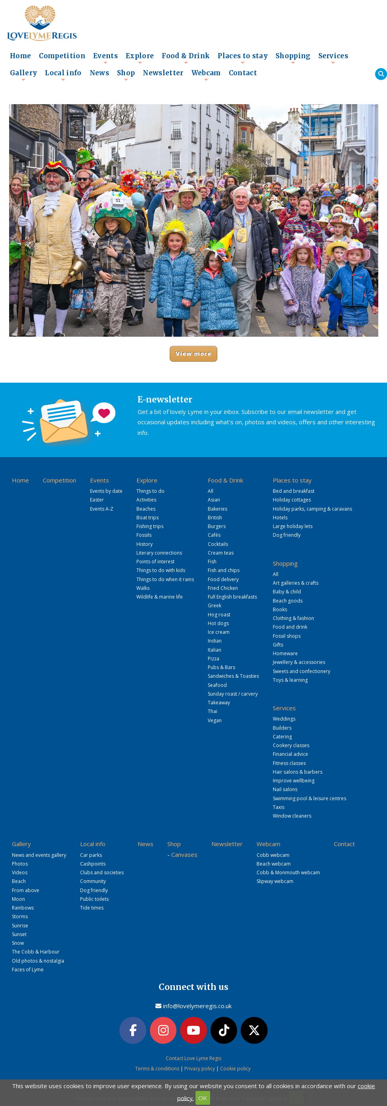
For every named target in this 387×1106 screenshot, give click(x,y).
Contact (243, 73)
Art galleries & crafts (295, 583)
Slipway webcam (275, 881)
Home (20, 56)
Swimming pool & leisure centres (309, 798)
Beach (19, 881)
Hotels (280, 517)
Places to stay (243, 58)
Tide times (91, 907)
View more (194, 353)
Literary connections (159, 552)
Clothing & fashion (293, 618)
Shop (126, 75)
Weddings (284, 718)
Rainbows (23, 907)
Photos (20, 863)
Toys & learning (290, 680)
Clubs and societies (102, 872)
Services (333, 58)
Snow (18, 943)
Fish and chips (223, 570)
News (99, 73)
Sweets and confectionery (301, 671)
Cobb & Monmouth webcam (288, 872)
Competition (62, 56)
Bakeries (217, 508)
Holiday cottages (292, 499)
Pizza (213, 658)
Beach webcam (274, 863)
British (215, 517)
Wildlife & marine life (159, 596)
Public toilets (94, 899)
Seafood (217, 685)
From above (25, 890)
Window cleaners (292, 815)
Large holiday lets (292, 526)
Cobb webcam (273, 855)
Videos (19, 872)
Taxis (278, 807)
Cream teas (221, 552)
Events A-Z (101, 508)
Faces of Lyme (28, 969)
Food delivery (223, 579)
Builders (282, 728)
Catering (282, 736)
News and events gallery (39, 855)
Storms (20, 916)
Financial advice (290, 754)
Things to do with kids (160, 570)
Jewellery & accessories (299, 662)
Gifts (278, 644)
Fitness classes (289, 763)
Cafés (214, 535)
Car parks (91, 855)
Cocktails (218, 544)
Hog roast (219, 614)
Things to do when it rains (165, 579)
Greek (214, 605)
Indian (215, 640)
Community (93, 881)
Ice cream (219, 632)
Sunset (19, 934)
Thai (212, 711)
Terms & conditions (157, 1068)
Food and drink (290, 627)
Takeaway (219, 702)
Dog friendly (287, 535)
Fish (212, 561)
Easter (97, 499)
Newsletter (163, 73)
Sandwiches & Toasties (233, 676)
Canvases (184, 854)
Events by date (106, 491)
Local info (63, 75)
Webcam (206, 75)
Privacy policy (199, 1068)
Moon (18, 899)
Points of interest (155, 561)
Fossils (143, 535)
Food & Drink (186, 58)
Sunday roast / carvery (233, 693)
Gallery (23, 75)
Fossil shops (287, 636)
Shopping (293, 58)
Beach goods (288, 600)
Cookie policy (235, 1068)
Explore (140, 58)
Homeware (285, 653)
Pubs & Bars (221, 667)
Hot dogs (218, 623)
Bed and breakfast (293, 491)
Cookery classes (291, 745)
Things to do (150, 491)
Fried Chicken (223, 588)
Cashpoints (92, 863)
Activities (146, 499)
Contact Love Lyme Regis (193, 1058)
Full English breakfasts (232, 596)
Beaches (145, 508)
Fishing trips (149, 526)
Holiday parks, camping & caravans (312, 508)
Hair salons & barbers (297, 771)
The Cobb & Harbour (35, 951)
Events (105, 58)
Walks (142, 588)
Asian (214, 499)
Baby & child (287, 591)
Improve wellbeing (293, 780)
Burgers (217, 526)
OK (202, 1098)
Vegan (215, 720)
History (144, 544)
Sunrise (20, 925)
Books (280, 609)
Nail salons (285, 789)
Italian (214, 649)
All (210, 491)
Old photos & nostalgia (38, 960)
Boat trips (147, 517)
